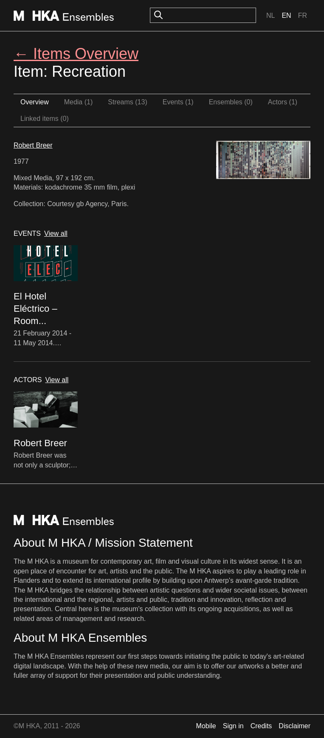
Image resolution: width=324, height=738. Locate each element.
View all (56, 233)
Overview (34, 102)
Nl (270, 15)
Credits (261, 726)
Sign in (233, 726)
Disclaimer (294, 726)
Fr (302, 15)
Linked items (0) (44, 118)
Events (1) (178, 102)
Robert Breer (33, 145)
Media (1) (78, 102)
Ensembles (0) (231, 102)
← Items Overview (76, 53)
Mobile (206, 726)
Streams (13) (127, 102)
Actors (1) (282, 102)
